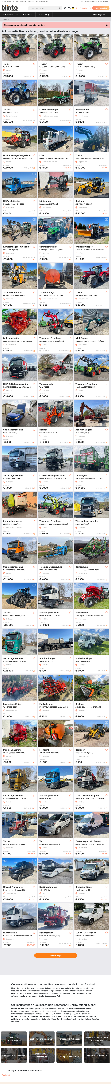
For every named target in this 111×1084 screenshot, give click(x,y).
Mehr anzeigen (56, 955)
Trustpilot (6, 1075)
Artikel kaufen (21, 2)
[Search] (45, 8)
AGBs (100, 2)
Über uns (31, 2)
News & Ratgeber (91, 2)
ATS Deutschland (42, 2)
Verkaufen (83, 8)
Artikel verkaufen (8, 2)
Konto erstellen (101, 8)
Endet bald (44, 15)
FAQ (82, 2)
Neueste (27, 15)
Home (4, 19)
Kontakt (106, 2)
